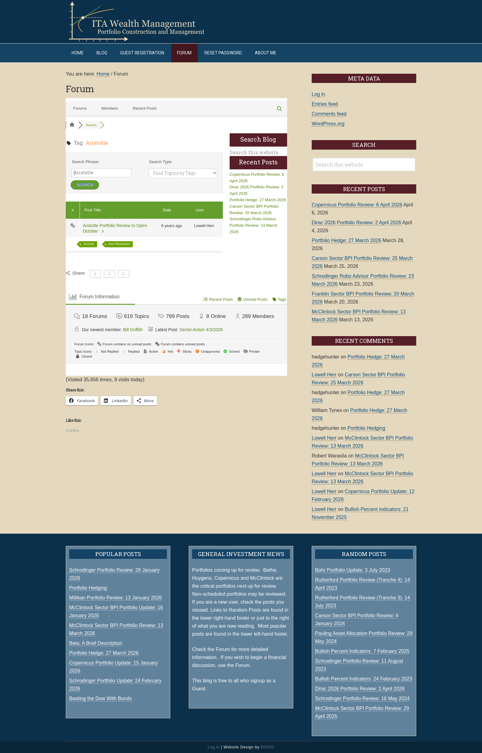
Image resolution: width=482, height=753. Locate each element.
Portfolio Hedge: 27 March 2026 (258, 200)
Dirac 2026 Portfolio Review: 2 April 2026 (356, 222)
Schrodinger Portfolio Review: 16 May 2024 (362, 698)
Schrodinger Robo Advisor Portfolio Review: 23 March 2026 (253, 225)
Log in (318, 94)
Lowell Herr (324, 374)
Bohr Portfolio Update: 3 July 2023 (352, 569)
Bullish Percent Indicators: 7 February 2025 (362, 650)
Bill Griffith (133, 329)
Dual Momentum (119, 243)
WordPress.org (328, 123)
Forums (80, 108)
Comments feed (329, 113)
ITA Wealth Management (142, 21)
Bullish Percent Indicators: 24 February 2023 (363, 678)
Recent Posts (144, 108)
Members (109, 108)
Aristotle (88, 243)
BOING (267, 747)
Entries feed (325, 104)
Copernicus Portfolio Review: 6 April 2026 (357, 204)
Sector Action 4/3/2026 (201, 329)
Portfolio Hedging (366, 427)
